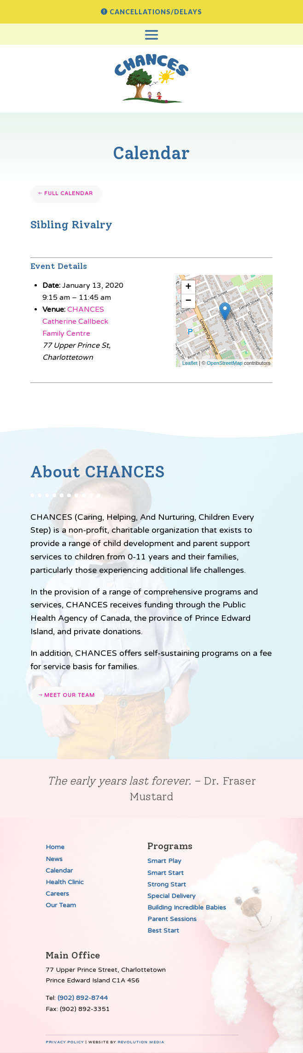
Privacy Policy (65, 1042)
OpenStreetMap (225, 363)
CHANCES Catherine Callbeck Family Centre (75, 321)
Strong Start (166, 884)
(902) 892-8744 (83, 998)
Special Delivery (171, 896)
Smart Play (164, 861)
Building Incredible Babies (186, 907)
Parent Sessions (172, 919)
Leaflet (190, 363)
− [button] (189, 301)
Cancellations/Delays (156, 12)
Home (55, 847)
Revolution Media (140, 1042)
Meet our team (69, 695)
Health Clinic (65, 882)
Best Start (163, 930)
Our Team (61, 905)
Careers (57, 894)
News (54, 859)
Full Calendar (68, 193)
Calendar (59, 871)
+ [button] (189, 287)
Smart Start (165, 873)
